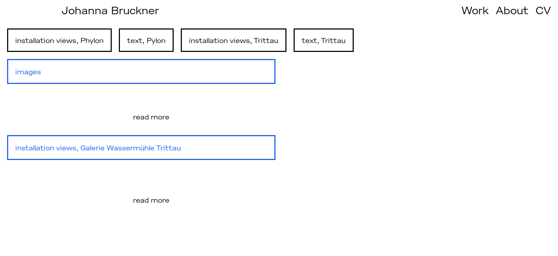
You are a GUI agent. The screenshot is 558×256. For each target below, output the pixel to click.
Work (475, 10)
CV (543, 10)
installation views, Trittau (233, 40)
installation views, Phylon (59, 40)
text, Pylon (146, 40)
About (512, 10)
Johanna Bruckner (110, 10)
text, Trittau (324, 40)
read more (151, 116)
